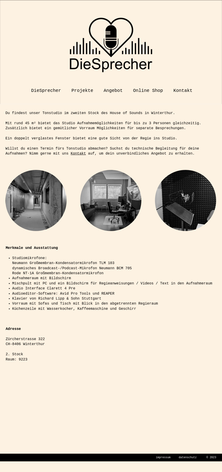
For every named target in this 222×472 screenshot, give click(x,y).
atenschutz (188, 457)
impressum (163, 457)
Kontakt (78, 154)
